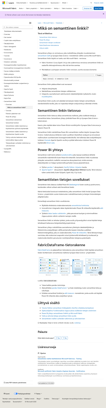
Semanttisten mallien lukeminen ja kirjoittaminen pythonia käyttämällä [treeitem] (17, 127)
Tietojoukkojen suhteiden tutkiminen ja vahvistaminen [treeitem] (18, 144)
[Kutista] (30, 23)
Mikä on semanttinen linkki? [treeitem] (16, 107)
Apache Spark (47, 170)
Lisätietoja (77, 323)
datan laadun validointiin (57, 213)
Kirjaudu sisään (99, 3)
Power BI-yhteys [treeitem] (11, 117)
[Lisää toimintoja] (102, 23)
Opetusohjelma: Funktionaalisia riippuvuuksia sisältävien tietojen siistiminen (69, 310)
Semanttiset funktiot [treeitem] (12, 123)
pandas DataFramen (59, 288)
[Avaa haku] (91, 3)
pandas (49, 167)
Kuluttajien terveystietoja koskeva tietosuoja (76, 399)
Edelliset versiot (29, 399)
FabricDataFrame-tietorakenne (49, 45)
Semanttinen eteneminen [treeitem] (14, 120)
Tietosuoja (55, 399)
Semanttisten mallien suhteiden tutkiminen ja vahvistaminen (63, 318)
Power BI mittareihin (79, 233)
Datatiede (59, 23)
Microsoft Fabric (48, 23)
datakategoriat (74, 184)
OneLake (47, 140)
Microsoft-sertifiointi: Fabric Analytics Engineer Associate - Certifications (61, 371)
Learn (39, 23)
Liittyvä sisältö (43, 48)
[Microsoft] (3, 2)
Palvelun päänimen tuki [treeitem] (13, 114)
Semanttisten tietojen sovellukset (49, 43)
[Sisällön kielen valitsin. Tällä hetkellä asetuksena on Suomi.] (6, 393)
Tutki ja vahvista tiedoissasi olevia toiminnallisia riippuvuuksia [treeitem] (16, 138)
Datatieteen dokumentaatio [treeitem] (13, 31)
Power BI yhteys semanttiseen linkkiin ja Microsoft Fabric (62, 313)
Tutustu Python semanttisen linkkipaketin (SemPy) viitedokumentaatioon (68, 308)
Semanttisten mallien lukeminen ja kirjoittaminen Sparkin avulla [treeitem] (16, 133)
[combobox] (17, 27)
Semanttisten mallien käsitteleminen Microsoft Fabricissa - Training (59, 359)
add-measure (69, 293)
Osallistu (46, 399)
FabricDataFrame (44, 250)
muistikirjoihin (47, 96)
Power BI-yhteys (44, 40)
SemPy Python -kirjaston (73, 167)
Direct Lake (50, 143)
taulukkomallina (67, 155)
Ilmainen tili (88, 8)
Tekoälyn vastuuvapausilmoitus (12, 399)
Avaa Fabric (98, 8)
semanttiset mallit (44, 56)
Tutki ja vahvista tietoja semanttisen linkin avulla (59, 316)
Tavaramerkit (17, 402)
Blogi (38, 399)
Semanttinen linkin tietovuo (48, 37)
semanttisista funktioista (80, 205)
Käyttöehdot (6, 402)
